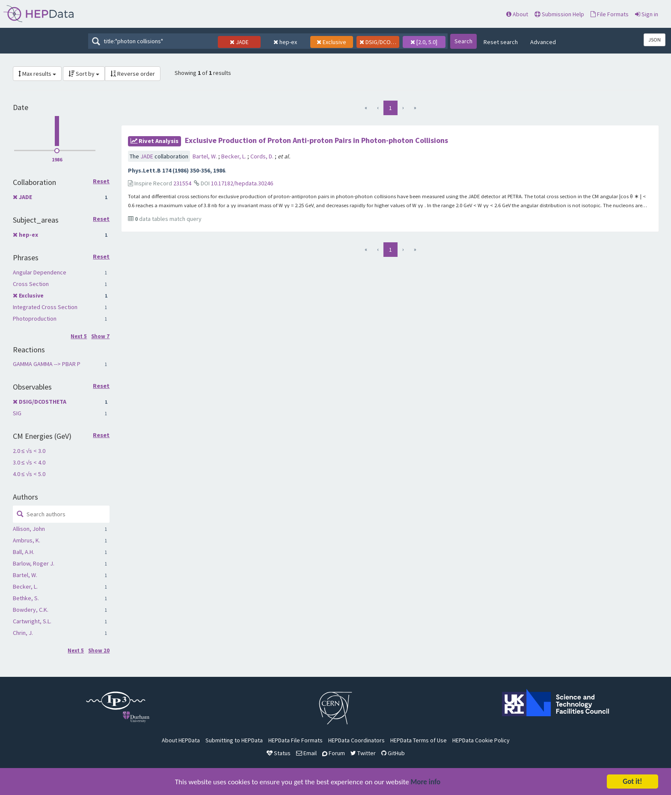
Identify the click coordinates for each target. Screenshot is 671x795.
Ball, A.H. (23, 552)
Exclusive (31, 295)
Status (279, 753)
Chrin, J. (23, 633)
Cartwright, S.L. (32, 621)
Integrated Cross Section (45, 307)
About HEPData (181, 740)
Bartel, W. (25, 575)
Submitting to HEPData (234, 740)
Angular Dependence (39, 272)
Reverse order (132, 73)
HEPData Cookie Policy (481, 740)
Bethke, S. (26, 598)
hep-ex (28, 234)
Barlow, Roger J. (33, 563)
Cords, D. (262, 156)
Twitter (363, 753)
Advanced (543, 42)
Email (306, 753)
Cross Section (31, 284)
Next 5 (79, 336)
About (517, 14)
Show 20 (99, 650)
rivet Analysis (154, 141)
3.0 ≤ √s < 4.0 (29, 462)
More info (426, 782)
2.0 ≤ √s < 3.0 (29, 451)
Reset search (501, 42)
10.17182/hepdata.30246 (242, 183)
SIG (17, 413)
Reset (101, 181)
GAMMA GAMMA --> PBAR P (46, 364)
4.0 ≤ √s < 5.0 (29, 474)
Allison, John (29, 529)
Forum (333, 753)
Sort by (83, 73)
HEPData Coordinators (356, 740)
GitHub (393, 753)
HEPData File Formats (295, 740)
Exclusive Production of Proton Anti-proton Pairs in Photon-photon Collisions (316, 140)
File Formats (610, 14)
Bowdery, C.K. (30, 609)
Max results (37, 73)
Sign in (646, 14)
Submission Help (559, 14)
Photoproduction (34, 318)
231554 (182, 183)
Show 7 (100, 336)
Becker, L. (25, 586)
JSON (654, 39)
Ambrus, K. (26, 540)
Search (463, 41)
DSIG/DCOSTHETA (42, 401)
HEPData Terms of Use (418, 740)
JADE (25, 197)
